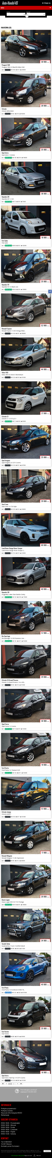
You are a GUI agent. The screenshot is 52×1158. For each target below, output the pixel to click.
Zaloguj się (46, 3)
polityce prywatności (36, 1152)
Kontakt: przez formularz (10, 1146)
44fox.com (37, 1155)
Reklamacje (5, 1115)
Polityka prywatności (8, 1108)
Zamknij (47, 1151)
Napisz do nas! (21, 1155)
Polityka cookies (7, 1111)
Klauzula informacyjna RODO (11, 1113)
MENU (2, 8)
